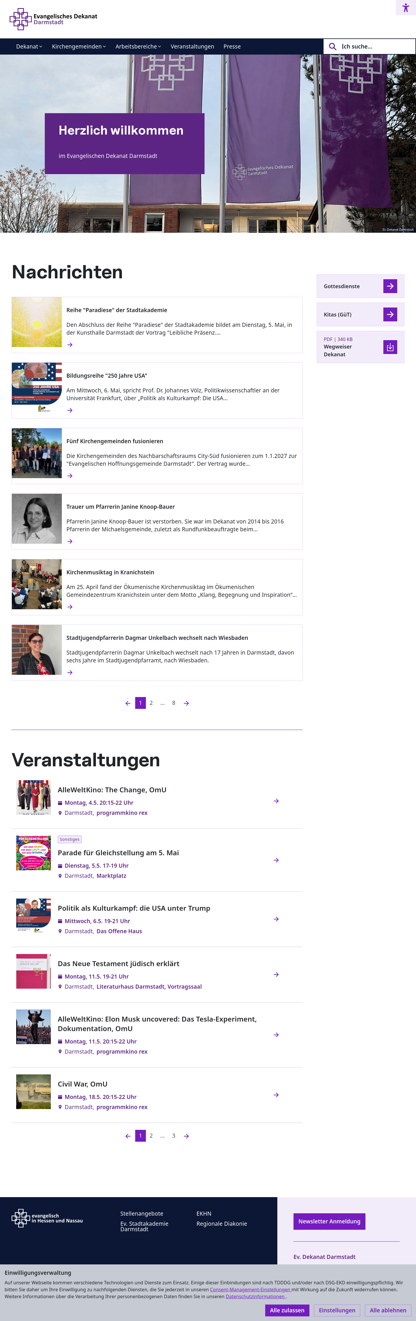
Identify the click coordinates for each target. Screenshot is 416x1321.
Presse (232, 46)
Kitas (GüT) (338, 314)
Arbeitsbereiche (136, 46)
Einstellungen (337, 1310)
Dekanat (27, 46)
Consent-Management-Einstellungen (250, 1289)
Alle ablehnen (388, 1310)
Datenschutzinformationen (256, 1296)
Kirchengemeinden (77, 46)
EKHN (203, 1213)
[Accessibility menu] (406, 7)
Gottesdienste (342, 286)
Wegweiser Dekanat (338, 350)
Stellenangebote (142, 1213)
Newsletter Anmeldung (329, 1221)
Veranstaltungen (192, 46)
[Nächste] (186, 703)
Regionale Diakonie (221, 1223)
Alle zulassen (287, 1310)
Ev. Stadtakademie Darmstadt (144, 1226)
